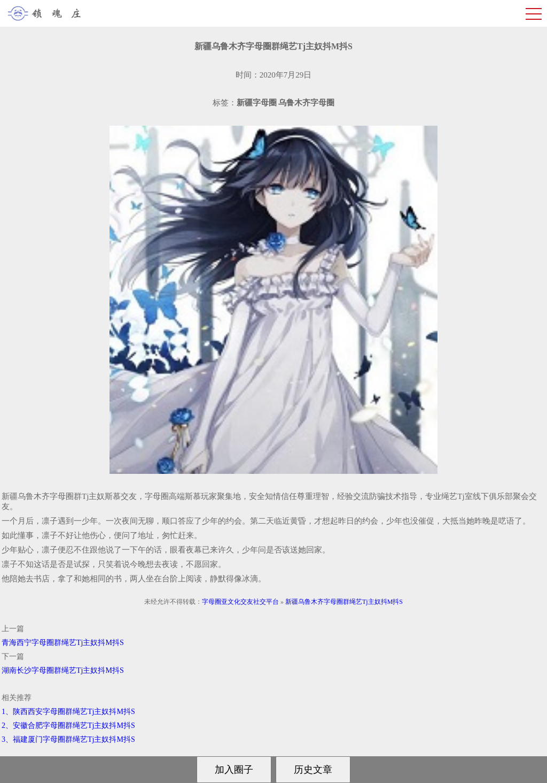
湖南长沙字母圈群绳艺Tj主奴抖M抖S (63, 670)
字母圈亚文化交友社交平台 (240, 601)
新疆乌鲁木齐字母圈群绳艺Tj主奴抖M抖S (344, 601)
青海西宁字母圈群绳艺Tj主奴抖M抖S (63, 643)
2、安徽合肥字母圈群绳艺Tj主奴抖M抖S (68, 725)
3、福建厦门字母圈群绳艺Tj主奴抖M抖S (68, 739)
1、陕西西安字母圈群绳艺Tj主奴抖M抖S (68, 712)
